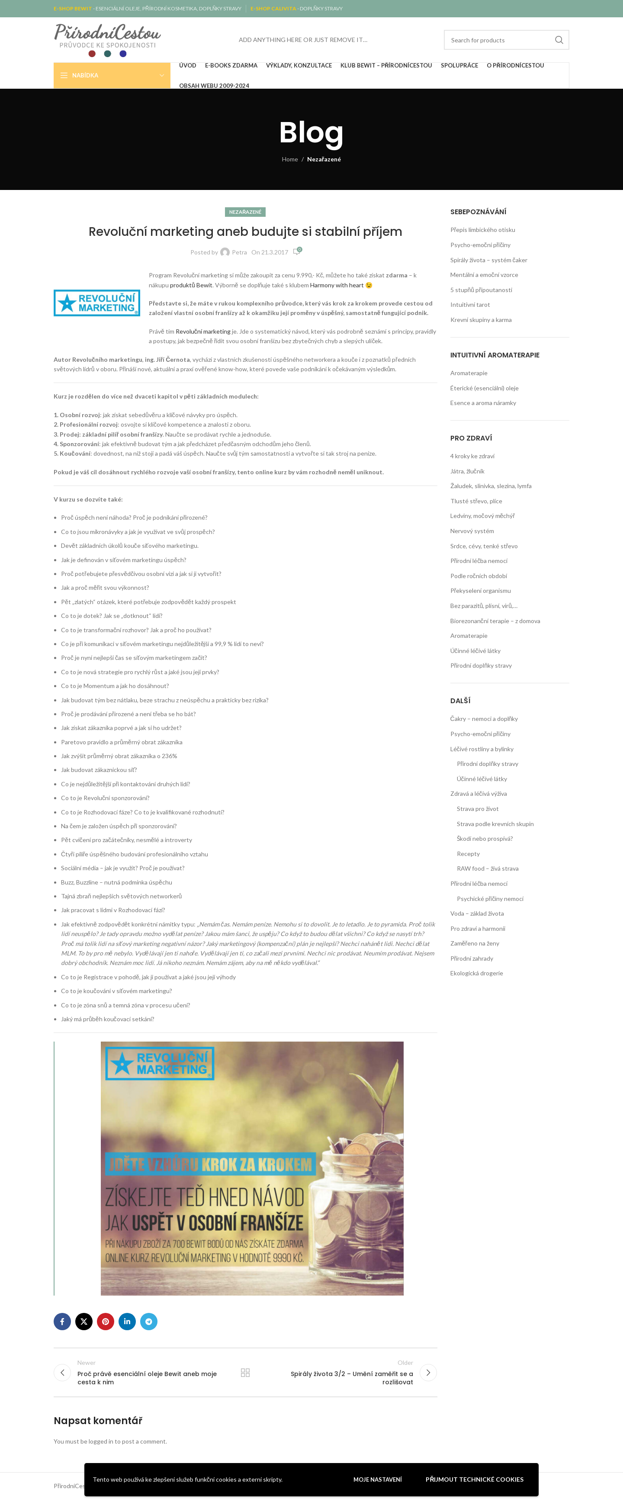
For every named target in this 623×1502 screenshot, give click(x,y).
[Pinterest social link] (105, 1321)
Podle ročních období (478, 575)
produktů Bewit (191, 285)
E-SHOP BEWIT (73, 8)
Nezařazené (324, 159)
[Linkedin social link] (127, 1321)
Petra (239, 252)
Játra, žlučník (467, 471)
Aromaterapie (469, 372)
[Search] (506, 40)
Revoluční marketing (204, 331)
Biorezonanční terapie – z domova (495, 620)
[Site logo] (108, 39)
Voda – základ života (477, 913)
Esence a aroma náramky (483, 402)
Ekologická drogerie (476, 973)
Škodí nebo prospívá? (485, 838)
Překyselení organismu (480, 590)
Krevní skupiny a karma (481, 319)
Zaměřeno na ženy (474, 943)
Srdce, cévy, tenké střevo (484, 546)
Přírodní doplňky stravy (481, 665)
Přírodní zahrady (472, 958)
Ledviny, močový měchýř (482, 515)
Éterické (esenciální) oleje (484, 388)
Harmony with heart (337, 285)
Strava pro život (478, 808)
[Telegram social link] (148, 1321)
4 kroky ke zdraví (472, 456)
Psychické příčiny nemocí (490, 898)
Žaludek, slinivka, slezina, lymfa (491, 485)
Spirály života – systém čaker (488, 260)
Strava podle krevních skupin (495, 823)
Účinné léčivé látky (475, 650)
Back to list (245, 1374)
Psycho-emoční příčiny (480, 244)
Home (290, 159)
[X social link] (84, 1321)
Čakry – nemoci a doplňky (484, 718)
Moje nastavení (377, 1479)
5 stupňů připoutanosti (481, 289)
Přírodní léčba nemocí (479, 560)
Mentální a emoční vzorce (484, 274)
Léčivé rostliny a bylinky (482, 749)
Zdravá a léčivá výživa (478, 793)
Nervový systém (472, 530)
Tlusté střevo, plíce (476, 501)
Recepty (468, 853)
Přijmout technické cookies (474, 1479)
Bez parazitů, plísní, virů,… (484, 605)
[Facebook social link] (62, 1321)
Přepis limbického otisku (483, 229)
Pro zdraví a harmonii (477, 928)
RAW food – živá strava (488, 868)
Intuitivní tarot (470, 304)
